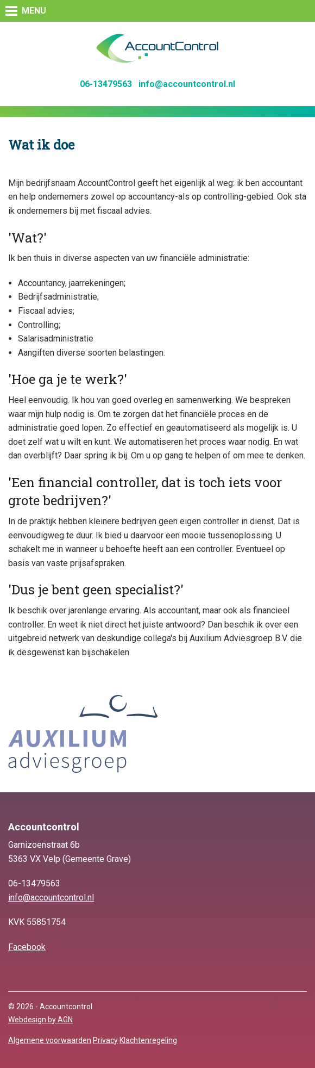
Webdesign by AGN (40, 1019)
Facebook (27, 947)
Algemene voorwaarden (49, 1040)
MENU (34, 10)
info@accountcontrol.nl (186, 84)
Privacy (105, 1040)
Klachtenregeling (148, 1040)
